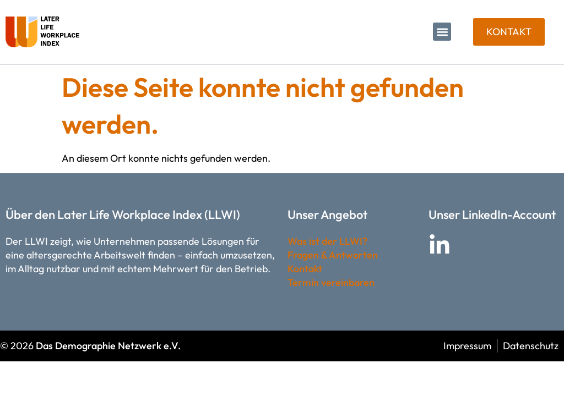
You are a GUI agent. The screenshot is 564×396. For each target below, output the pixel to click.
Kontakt (305, 268)
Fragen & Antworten (333, 255)
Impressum (467, 345)
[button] (442, 32)
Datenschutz (530, 345)
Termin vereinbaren (331, 282)
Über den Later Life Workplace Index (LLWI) (123, 214)
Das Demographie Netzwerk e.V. (108, 345)
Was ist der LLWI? (327, 241)
